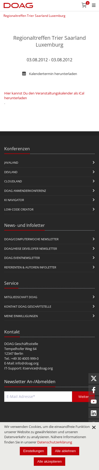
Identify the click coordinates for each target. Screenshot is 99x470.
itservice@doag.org (38, 368)
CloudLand (13, 181)
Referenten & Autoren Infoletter (30, 267)
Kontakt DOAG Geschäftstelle (27, 306)
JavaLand (11, 162)
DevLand (10, 172)
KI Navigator (14, 200)
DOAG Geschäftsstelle (21, 343)
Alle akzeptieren (49, 461)
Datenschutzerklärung (54, 442)
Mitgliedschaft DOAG (20, 297)
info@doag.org (27, 363)
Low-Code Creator (19, 209)
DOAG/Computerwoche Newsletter (31, 239)
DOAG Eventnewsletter (22, 258)
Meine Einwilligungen (21, 316)
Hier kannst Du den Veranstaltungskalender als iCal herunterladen (44, 95)
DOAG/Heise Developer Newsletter (30, 249)
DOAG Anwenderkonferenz (25, 191)
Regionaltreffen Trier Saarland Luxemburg (34, 15)
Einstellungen (33, 451)
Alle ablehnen (65, 451)
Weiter (83, 396)
